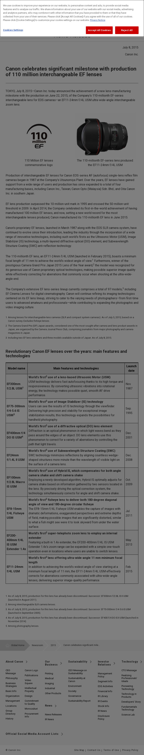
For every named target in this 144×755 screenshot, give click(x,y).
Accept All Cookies (99, 27)
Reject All (127, 27)
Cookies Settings (13, 26)
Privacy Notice (97, 17)
